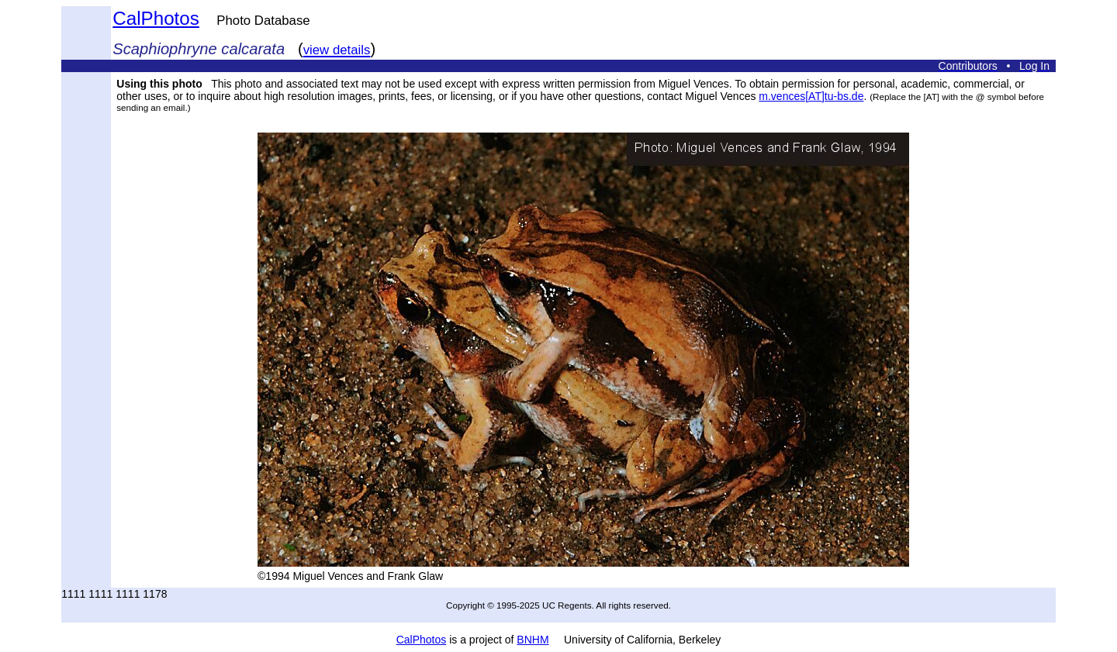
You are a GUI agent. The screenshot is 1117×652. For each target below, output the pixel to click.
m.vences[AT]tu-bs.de (811, 96)
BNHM (532, 639)
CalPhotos (155, 18)
